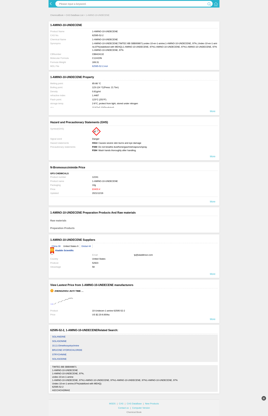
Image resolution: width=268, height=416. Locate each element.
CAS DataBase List (74, 15)
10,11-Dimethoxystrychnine (65, 345)
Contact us (123, 408)
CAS (121, 403)
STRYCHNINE (59, 354)
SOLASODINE (59, 359)
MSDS (112, 403)
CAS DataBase (134, 403)
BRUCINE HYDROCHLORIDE (67, 350)
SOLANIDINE (59, 336)
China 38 (56, 246)
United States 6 (70, 246)
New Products (152, 403)
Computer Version (141, 408)
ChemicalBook (56, 15)
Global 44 (86, 246)
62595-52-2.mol (100, 66)
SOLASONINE (59, 341)
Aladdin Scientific (62, 250)
